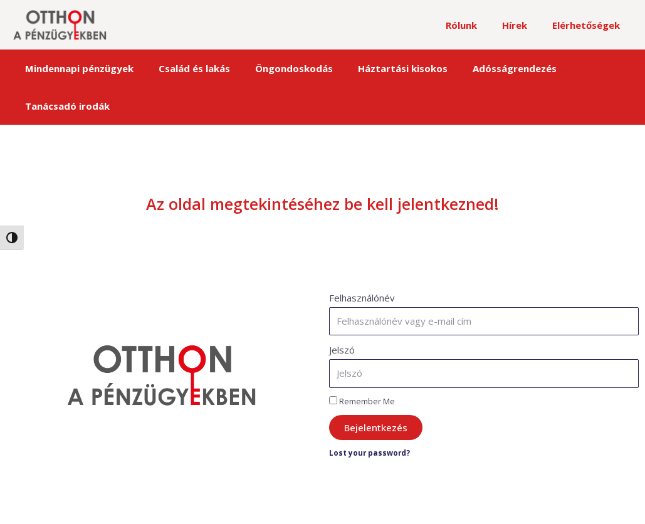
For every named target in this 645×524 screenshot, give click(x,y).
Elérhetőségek (589, 25)
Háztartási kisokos (373, 68)
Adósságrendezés (476, 68)
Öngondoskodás (274, 68)
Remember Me (362, 363)
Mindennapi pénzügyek (78, 68)
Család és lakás (183, 68)
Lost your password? (372, 415)
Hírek (524, 25)
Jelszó (342, 312)
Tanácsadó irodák (575, 68)
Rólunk (477, 25)
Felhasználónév (362, 260)
